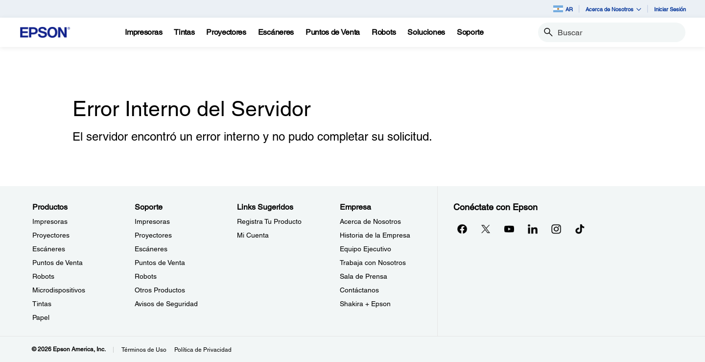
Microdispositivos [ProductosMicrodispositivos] (58, 290)
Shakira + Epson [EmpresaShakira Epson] (365, 304)
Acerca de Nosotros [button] (613, 9)
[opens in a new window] (579, 229)
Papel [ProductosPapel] (40, 317)
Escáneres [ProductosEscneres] (48, 249)
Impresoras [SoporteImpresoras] (152, 221)
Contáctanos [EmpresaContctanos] (359, 290)
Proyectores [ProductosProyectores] (51, 235)
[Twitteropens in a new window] (485, 229)
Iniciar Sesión (670, 9)
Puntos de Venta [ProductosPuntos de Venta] (57, 262)
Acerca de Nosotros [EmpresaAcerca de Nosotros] (370, 221)
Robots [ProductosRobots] (43, 276)
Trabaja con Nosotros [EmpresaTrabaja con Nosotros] (373, 262)
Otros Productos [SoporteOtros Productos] (160, 290)
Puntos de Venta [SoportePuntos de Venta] (160, 262)
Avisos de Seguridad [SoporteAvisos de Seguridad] (166, 304)
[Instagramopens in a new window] (556, 229)
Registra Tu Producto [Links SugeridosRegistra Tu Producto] (269, 221)
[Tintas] (184, 32)
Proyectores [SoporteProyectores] (153, 235)
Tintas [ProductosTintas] (41, 304)
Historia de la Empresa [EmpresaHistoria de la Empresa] (375, 235)
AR (563, 8)
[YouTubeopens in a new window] (509, 229)
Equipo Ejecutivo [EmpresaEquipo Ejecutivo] (365, 249)
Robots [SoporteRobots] (146, 276)
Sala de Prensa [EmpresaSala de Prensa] (363, 276)
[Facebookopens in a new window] (462, 229)
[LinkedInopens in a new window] (532, 229)
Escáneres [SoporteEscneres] (151, 249)
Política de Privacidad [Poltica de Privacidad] (203, 349)
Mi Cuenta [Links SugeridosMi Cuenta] (253, 235)
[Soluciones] (426, 32)
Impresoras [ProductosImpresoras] (50, 221)
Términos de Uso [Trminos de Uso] (143, 349)
